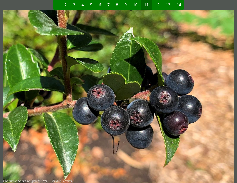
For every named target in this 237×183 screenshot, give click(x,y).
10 (135, 5)
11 (146, 5)
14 (179, 5)
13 (168, 5)
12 (157, 5)
